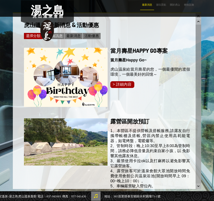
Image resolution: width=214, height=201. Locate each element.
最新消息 (147, 4)
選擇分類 (34, 36)
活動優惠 (91, 36)
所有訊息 (55, 36)
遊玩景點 (161, 4)
